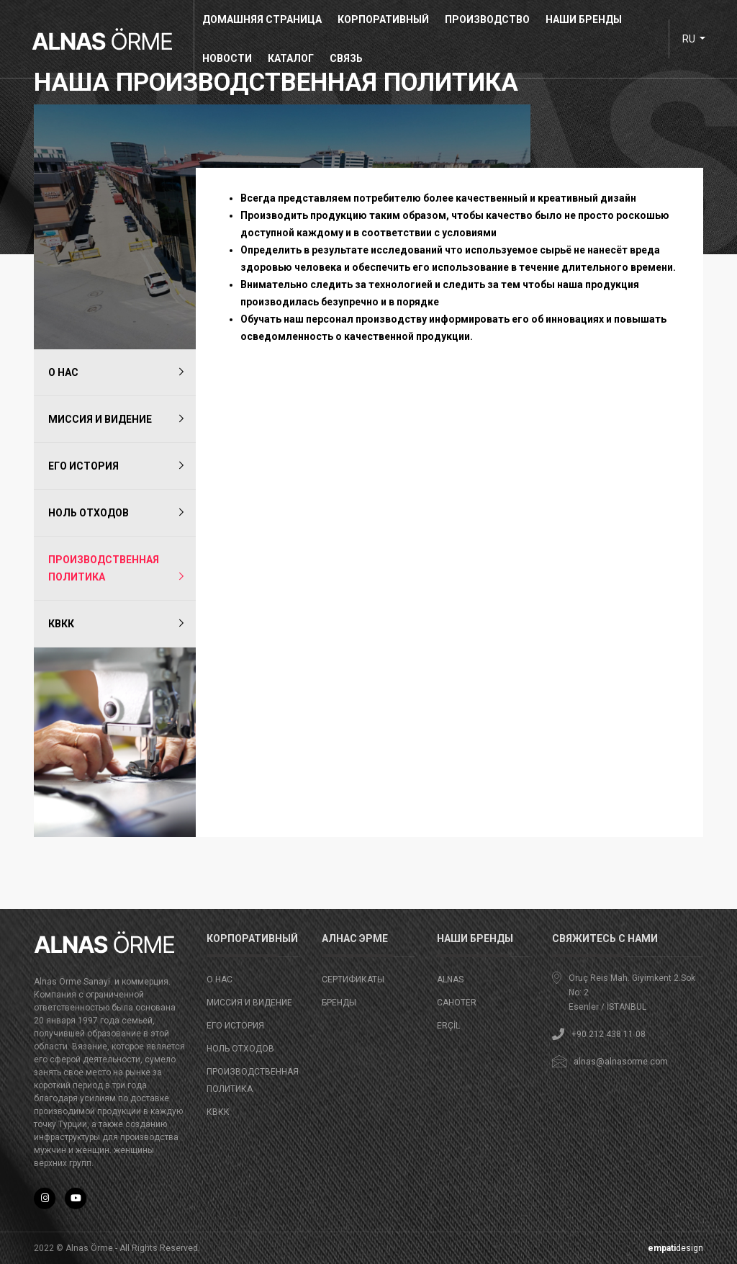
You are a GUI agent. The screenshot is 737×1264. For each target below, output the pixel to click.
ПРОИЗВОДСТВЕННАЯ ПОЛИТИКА (103, 568)
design (675, 1248)
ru (684, 39)
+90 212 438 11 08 (608, 1034)
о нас (63, 372)
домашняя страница (266, 19)
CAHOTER (456, 1003)
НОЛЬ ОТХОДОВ (88, 513)
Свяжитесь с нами (605, 938)
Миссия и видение (100, 419)
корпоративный (387, 19)
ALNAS (450, 979)
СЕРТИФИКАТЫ (353, 979)
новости (231, 58)
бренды (339, 1003)
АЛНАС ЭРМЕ (355, 938)
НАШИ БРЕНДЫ (588, 19)
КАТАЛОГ (295, 58)
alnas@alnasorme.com (621, 1062)
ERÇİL (448, 1026)
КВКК (61, 623)
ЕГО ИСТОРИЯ (83, 466)
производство (491, 19)
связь (350, 58)
